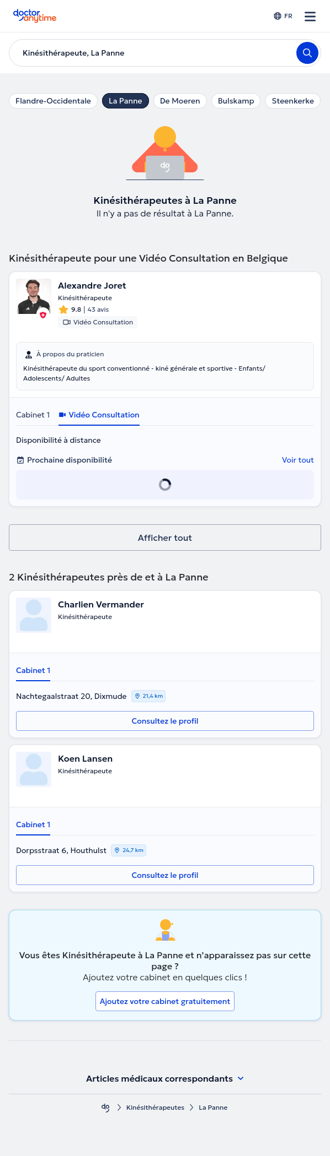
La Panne (125, 101)
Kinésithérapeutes (155, 1107)
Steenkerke (293, 101)
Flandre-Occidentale (53, 101)
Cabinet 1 (33, 415)
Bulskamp (236, 101)
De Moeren (180, 101)
